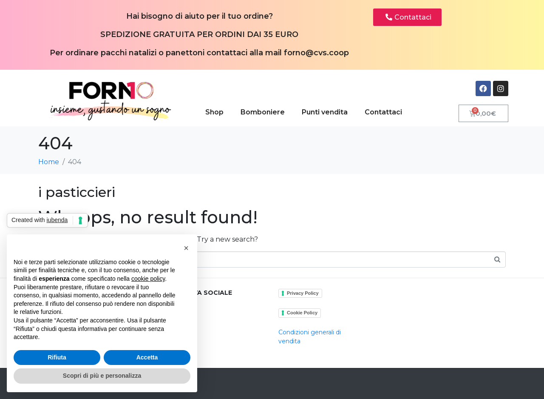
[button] (186, 248)
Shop (214, 112)
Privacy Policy (303, 293)
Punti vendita (325, 112)
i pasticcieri (76, 192)
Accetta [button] (147, 357)
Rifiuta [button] (57, 357)
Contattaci (383, 112)
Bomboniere (263, 112)
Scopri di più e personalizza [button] (102, 375)
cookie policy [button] (148, 278)
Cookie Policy (302, 312)
